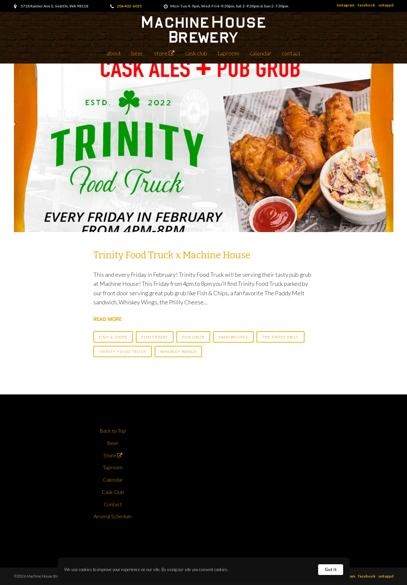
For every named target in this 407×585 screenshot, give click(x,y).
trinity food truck (123, 351)
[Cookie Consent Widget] (204, 569)
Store (164, 53)
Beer (137, 53)
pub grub (193, 336)
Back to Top (113, 430)
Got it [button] (331, 569)
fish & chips (113, 336)
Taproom (228, 53)
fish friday (154, 336)
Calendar (260, 53)
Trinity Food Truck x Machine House (171, 255)
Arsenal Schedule (113, 516)
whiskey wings (178, 351)
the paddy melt (280, 336)
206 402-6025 (129, 6)
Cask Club (196, 53)
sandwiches (233, 336)
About (113, 53)
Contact (291, 53)
